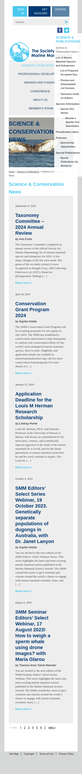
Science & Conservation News (66, 49)
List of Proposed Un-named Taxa (69, 72)
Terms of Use (46, 754)
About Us (40, 99)
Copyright (29, 754)
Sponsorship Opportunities (68, 145)
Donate (60, 9)
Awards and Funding (40, 82)
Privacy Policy (66, 754)
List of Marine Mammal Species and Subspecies (66, 61)
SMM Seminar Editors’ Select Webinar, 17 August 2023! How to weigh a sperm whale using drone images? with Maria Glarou (32, 635)
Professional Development (40, 74)
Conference (40, 91)
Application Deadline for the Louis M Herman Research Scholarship (34, 405)
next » (51, 727)
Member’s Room (41, 108)
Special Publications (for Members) (70, 162)
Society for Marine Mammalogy (41, 52)
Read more (22, 282)
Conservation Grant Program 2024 (32, 309)
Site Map (13, 754)
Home (12, 171)
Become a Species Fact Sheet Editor (72, 122)
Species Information (68, 104)
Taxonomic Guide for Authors (70, 96)
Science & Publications (40, 65)
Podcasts (61, 138)
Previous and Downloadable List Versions (68, 84)
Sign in (20, 11)
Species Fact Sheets (67, 111)
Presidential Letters (67, 132)
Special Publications (68, 152)
